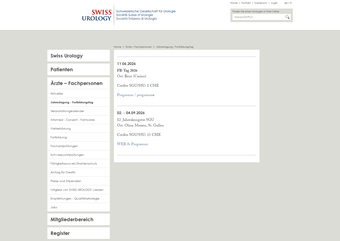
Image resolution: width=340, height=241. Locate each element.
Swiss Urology (67, 55)
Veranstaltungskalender (67, 111)
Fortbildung (59, 137)
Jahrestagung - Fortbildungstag (174, 46)
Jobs (54, 207)
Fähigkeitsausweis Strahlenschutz (74, 163)
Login (274, 2)
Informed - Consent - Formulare (73, 119)
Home (234, 2)
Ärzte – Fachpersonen (139, 46)
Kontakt (246, 2)
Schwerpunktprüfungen (67, 154)
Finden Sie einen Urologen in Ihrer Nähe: (256, 11)
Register (60, 233)
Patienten (62, 69)
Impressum (260, 2)
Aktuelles (57, 93)
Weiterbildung (60, 128)
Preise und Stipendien (66, 181)
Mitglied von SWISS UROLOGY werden (77, 189)
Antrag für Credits (63, 172)
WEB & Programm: (133, 144)
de (286, 2)
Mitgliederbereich (72, 219)
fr (291, 2)
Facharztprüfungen (64, 146)
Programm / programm (135, 95)
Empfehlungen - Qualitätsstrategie (75, 198)
